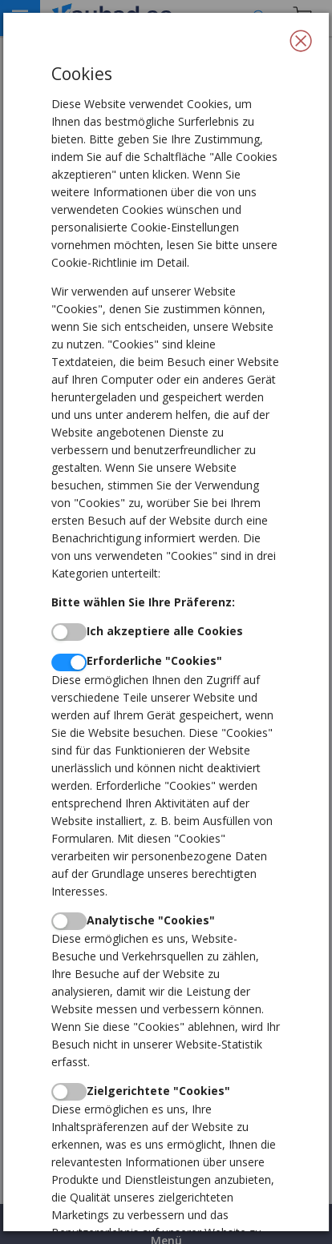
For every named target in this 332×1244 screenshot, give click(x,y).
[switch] (69, 632)
